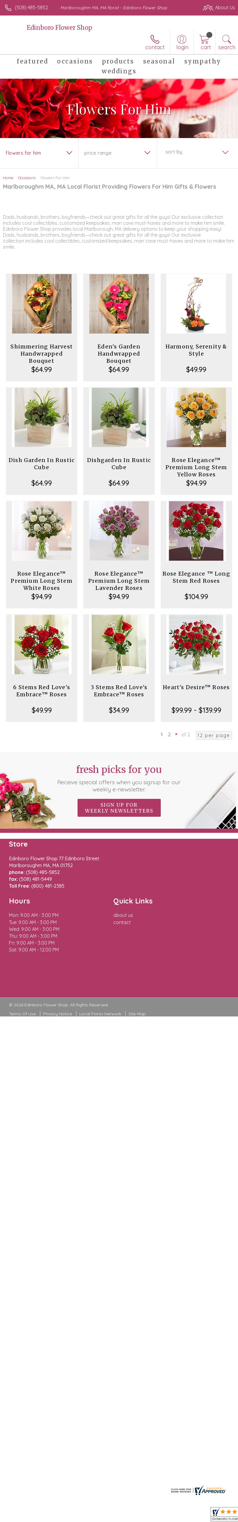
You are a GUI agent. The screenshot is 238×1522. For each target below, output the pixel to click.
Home (8, 177)
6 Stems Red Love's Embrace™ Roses (41, 691)
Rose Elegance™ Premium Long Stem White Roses (41, 580)
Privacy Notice (57, 1013)
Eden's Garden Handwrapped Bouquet (119, 353)
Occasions (26, 177)
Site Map (137, 1013)
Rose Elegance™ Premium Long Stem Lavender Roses (119, 580)
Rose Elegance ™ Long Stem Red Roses (196, 577)
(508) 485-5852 (31, 7)
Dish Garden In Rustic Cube (42, 464)
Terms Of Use (22, 1013)
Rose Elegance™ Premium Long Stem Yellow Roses (196, 467)
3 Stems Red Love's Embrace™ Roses (119, 691)
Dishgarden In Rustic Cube (119, 464)
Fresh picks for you (119, 778)
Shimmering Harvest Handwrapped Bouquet (41, 353)
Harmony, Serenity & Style (196, 350)
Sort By (174, 152)
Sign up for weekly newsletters (119, 808)
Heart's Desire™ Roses (196, 687)
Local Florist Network (100, 1013)
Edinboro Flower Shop (59, 27)
